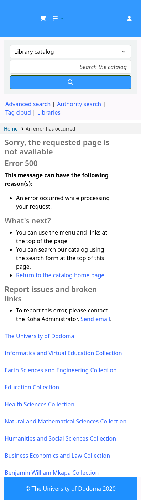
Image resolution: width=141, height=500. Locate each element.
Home (11, 128)
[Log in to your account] (129, 18)
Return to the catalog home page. (61, 275)
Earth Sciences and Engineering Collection (61, 370)
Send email (95, 319)
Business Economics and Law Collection (57, 455)
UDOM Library (13, 10)
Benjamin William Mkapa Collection (52, 473)
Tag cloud (18, 112)
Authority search (79, 104)
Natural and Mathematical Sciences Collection (65, 421)
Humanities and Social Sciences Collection (60, 438)
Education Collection (32, 387)
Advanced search (28, 104)
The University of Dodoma (39, 336)
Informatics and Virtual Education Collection (63, 353)
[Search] (70, 82)
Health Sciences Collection (39, 404)
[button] (43, 18)
